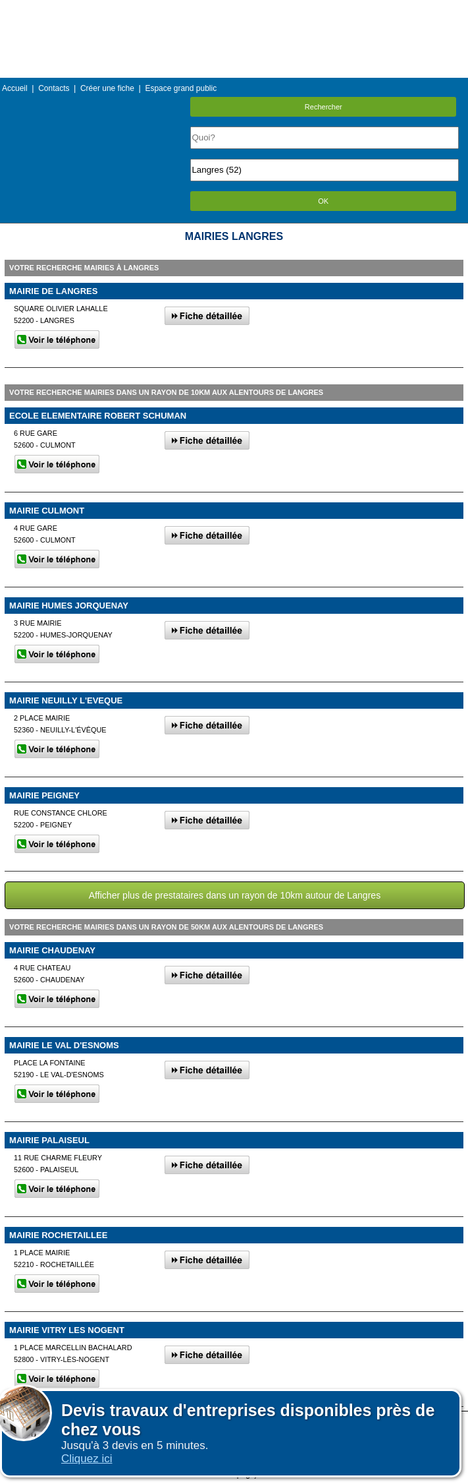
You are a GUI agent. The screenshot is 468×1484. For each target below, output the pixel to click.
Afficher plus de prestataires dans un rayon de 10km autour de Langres (234, 895)
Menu (233, 10)
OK (323, 201)
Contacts (53, 88)
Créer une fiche (107, 88)
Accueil (15, 88)
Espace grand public (181, 88)
